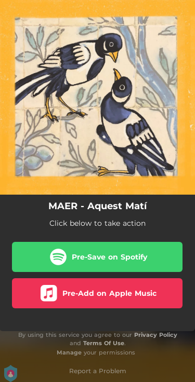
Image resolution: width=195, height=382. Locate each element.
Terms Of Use (103, 343)
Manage (69, 352)
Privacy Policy (155, 334)
